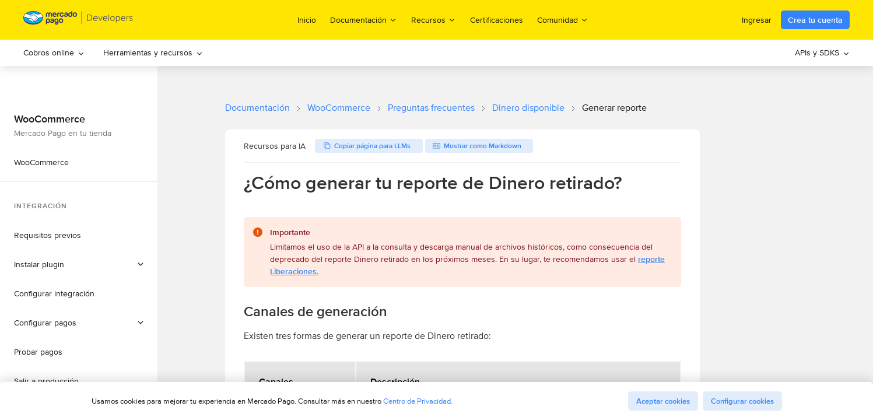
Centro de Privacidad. (418, 401)
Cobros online (54, 52)
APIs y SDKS (822, 52)
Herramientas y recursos (153, 52)
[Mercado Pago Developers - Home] (78, 20)
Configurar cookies (742, 401)
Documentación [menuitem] (363, 19)
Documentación (257, 107)
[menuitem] (54, 53)
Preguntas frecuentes (431, 107)
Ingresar (757, 20)
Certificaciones (496, 20)
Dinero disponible (528, 107)
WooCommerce (338, 107)
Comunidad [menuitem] (562, 19)
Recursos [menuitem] (433, 19)
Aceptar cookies (663, 401)
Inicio (306, 20)
